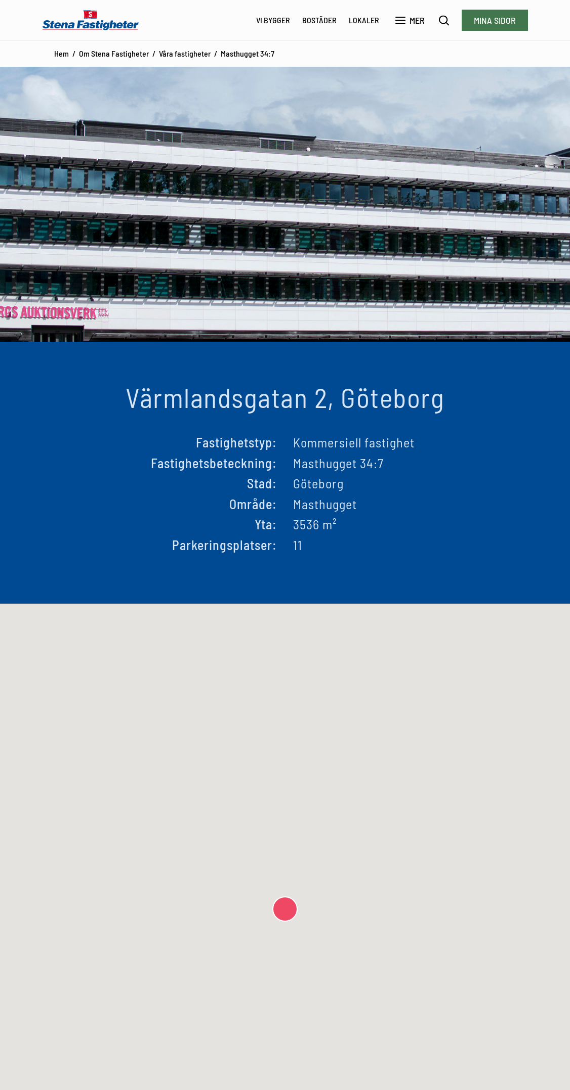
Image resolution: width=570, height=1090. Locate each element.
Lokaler (364, 20)
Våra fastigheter (185, 53)
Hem (61, 53)
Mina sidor (495, 20)
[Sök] (444, 20)
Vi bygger (273, 20)
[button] (285, 909)
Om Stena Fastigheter (114, 53)
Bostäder (319, 20)
